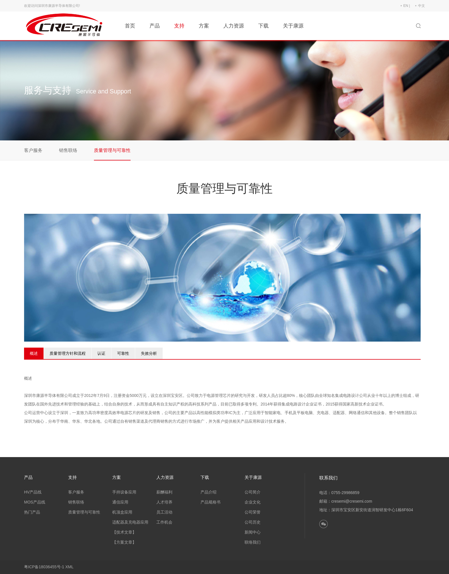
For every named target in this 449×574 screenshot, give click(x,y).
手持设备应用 (124, 492)
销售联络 (68, 150)
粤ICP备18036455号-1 (44, 567)
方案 (204, 26)
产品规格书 (210, 502)
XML (69, 567)
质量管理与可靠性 (112, 150)
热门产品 (32, 512)
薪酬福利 (164, 492)
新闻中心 (253, 532)
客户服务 (33, 150)
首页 (130, 26)
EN (405, 6)
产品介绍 (208, 492)
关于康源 (293, 26)
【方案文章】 (124, 542)
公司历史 (253, 522)
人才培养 (164, 502)
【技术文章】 (124, 532)
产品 (154, 26)
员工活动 (164, 512)
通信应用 (120, 502)
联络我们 (253, 542)
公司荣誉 (253, 512)
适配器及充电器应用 (130, 522)
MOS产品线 (34, 502)
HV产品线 (33, 492)
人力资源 (233, 26)
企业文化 (253, 502)
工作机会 (164, 522)
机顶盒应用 (122, 512)
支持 (179, 26)
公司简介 (253, 492)
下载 (263, 26)
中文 (421, 6)
